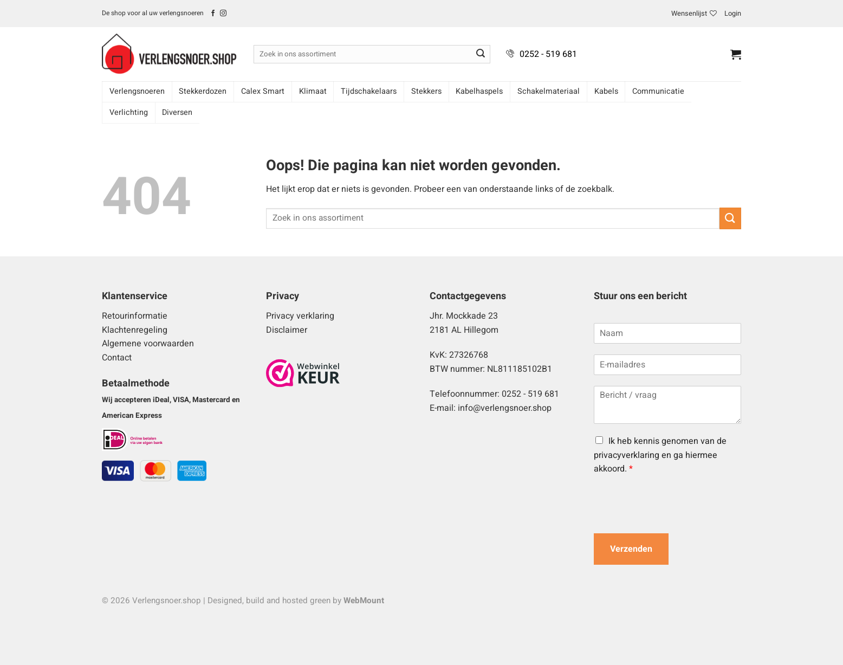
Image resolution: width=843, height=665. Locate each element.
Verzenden (631, 549)
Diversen (177, 112)
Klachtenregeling (134, 330)
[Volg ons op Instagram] (223, 13)
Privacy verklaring (300, 315)
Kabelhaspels (479, 91)
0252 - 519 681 (548, 54)
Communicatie (658, 91)
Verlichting (128, 112)
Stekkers (426, 91)
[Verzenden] (480, 54)
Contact (117, 357)
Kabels (606, 91)
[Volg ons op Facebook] (213, 13)
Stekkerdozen (202, 91)
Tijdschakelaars (369, 91)
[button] (732, 13)
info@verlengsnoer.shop (505, 408)
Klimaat (313, 91)
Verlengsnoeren (137, 91)
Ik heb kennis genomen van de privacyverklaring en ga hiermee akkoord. (660, 455)
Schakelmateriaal (548, 91)
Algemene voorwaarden (148, 343)
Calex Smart (262, 91)
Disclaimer (286, 330)
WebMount (363, 600)
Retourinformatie (134, 315)
